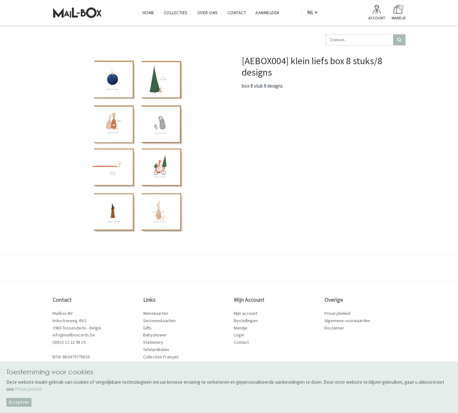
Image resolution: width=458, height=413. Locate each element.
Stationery (153, 342)
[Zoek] (399, 39)
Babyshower (155, 335)
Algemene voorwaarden (347, 320)
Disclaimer (334, 328)
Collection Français (161, 357)
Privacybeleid (337, 313)
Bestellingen (246, 320)
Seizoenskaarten (159, 320)
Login (239, 335)
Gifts (147, 328)
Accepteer (19, 402)
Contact (241, 342)
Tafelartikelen (156, 349)
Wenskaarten (155, 313)
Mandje (240, 328)
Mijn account (245, 313)
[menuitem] (148, 12)
